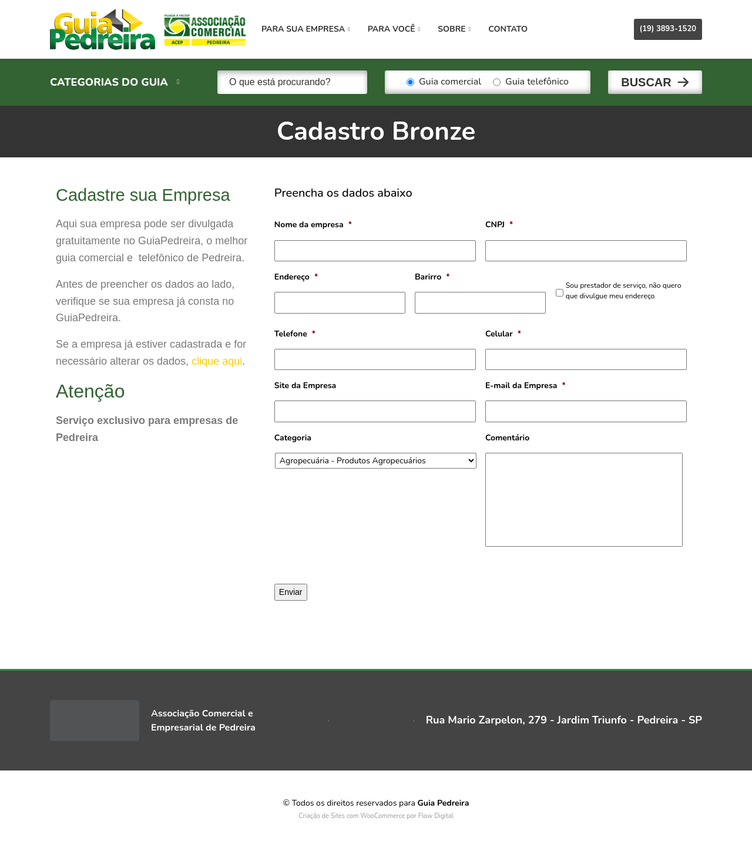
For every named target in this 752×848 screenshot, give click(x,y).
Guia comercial (444, 82)
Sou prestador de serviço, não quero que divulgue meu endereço (624, 291)
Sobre (454, 29)
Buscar (646, 82)
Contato (508, 29)
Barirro (432, 277)
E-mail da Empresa (525, 386)
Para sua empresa (305, 29)
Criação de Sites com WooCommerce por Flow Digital (376, 816)
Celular (503, 334)
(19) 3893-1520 (668, 28)
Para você (394, 29)
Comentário (507, 438)
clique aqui (217, 361)
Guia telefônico (531, 82)
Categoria (292, 438)
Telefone (294, 334)
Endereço (296, 277)
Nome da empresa (313, 225)
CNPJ (499, 225)
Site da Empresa (305, 386)
